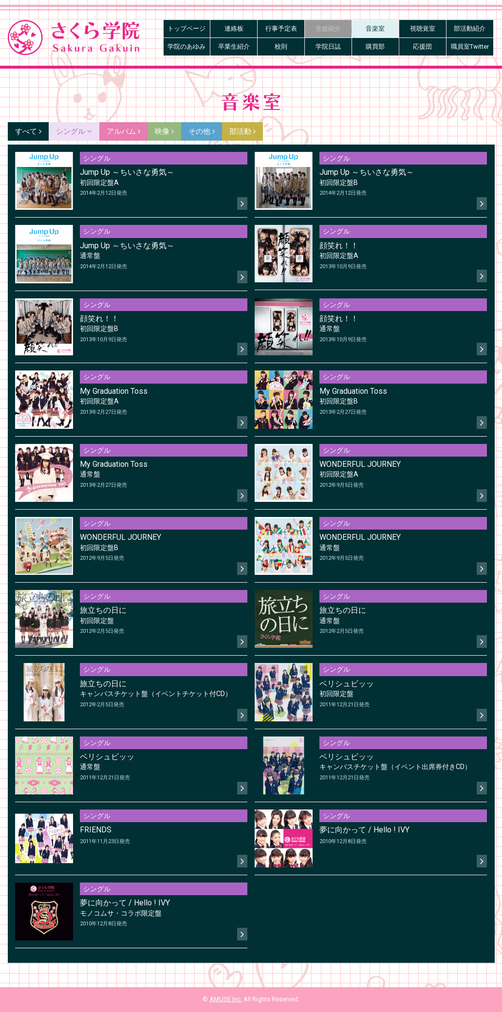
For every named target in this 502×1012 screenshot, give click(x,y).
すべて (28, 131)
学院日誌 (328, 46)
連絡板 (233, 28)
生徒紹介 (328, 28)
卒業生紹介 (234, 46)
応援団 (422, 46)
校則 (281, 46)
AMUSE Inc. (225, 999)
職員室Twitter (470, 46)
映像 (164, 131)
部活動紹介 (469, 28)
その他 (201, 131)
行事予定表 (281, 28)
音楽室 (375, 28)
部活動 (242, 131)
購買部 (375, 46)
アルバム (123, 131)
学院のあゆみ (186, 46)
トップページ (186, 28)
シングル (74, 131)
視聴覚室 (422, 28)
